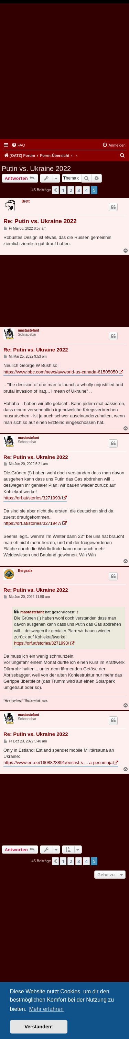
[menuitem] (18, 145)
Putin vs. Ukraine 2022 (36, 168)
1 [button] (63, 190)
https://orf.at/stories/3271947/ (32, 523)
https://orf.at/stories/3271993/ (32, 497)
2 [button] (70, 190)
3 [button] (78, 190)
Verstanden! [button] (38, 1026)
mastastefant (28, 330)
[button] (55, 190)
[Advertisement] (64, 71)
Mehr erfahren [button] (46, 1009)
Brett (26, 201)
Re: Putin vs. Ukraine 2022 (40, 221)
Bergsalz (25, 571)
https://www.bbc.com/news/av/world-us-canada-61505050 (60, 371)
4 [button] (86, 190)
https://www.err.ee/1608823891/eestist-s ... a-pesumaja (57, 762)
